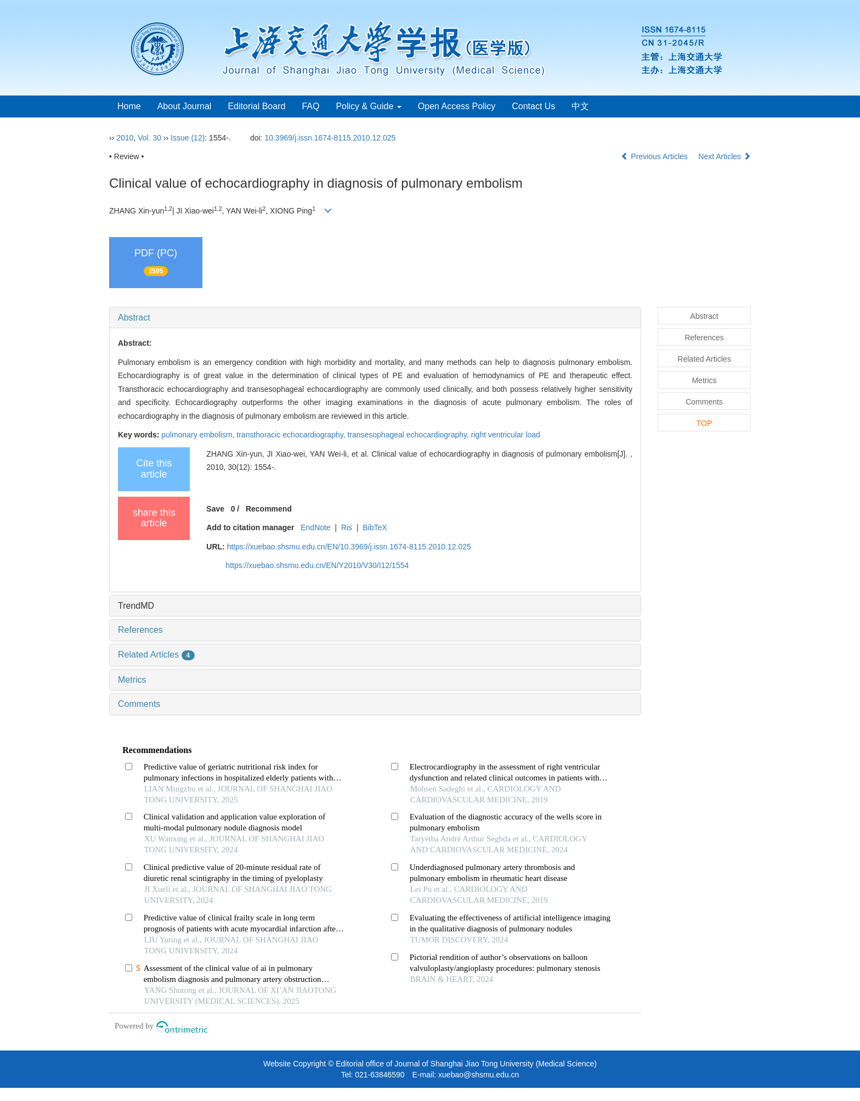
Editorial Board (256, 106)
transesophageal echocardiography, (409, 434)
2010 (124, 137)
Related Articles (156, 654)
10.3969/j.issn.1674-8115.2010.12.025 (329, 137)
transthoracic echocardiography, (291, 434)
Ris (346, 527)
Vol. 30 (149, 137)
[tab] (375, 317)
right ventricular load (505, 434)
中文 (580, 106)
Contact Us (533, 106)
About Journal (184, 106)
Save (215, 508)
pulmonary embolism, (198, 434)
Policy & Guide (368, 106)
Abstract (134, 317)
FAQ (310, 106)
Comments (139, 704)
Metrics (132, 679)
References (140, 629)
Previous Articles (655, 156)
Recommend (269, 508)
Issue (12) (188, 137)
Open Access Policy (456, 106)
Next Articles (724, 156)
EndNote (315, 527)
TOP (704, 423)
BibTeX (375, 527)
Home (129, 106)
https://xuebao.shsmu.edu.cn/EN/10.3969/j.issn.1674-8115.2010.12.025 (349, 546)
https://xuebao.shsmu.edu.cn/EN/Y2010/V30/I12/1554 (317, 565)
